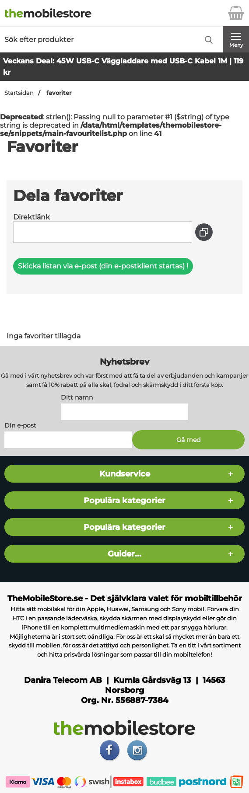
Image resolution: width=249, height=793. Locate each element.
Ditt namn (77, 397)
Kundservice (124, 473)
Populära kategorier (124, 500)
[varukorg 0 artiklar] (236, 13)
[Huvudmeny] (236, 39)
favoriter (58, 93)
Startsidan (19, 93)
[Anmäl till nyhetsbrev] (188, 439)
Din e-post (20, 425)
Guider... (124, 553)
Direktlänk (31, 217)
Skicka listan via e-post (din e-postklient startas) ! (103, 266)
